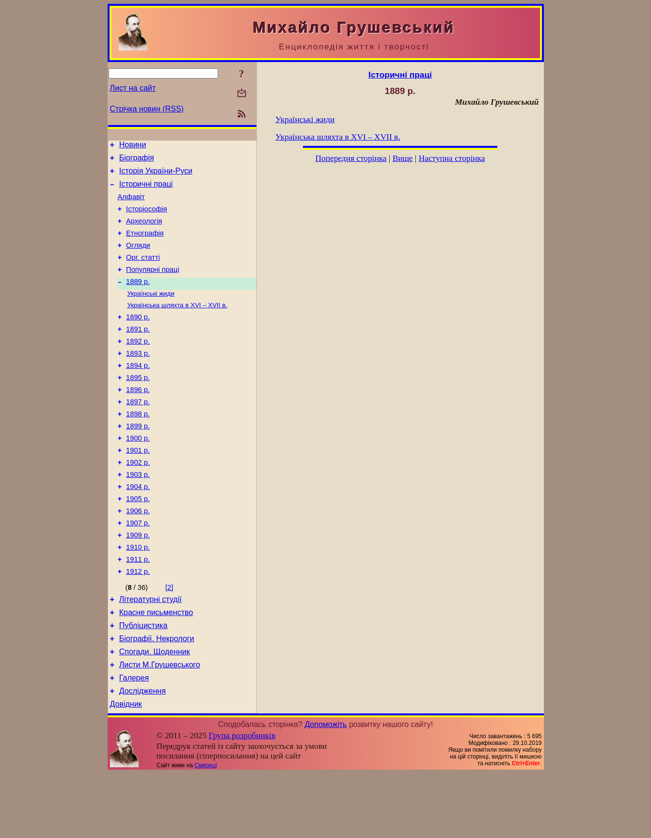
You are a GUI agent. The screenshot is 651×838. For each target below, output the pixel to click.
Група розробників (241, 800)
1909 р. (138, 582)
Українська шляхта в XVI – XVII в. (177, 324)
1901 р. (138, 487)
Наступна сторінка (452, 158)
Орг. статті (143, 272)
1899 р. (138, 460)
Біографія (136, 161)
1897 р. (138, 433)
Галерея (134, 739)
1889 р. (138, 299)
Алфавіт (131, 204)
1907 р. (138, 568)
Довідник (126, 768)
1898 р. (138, 446)
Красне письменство (156, 667)
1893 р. (138, 378)
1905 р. (138, 541)
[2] (169, 639)
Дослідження (142, 754)
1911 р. (138, 609)
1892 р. (138, 365)
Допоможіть (325, 789)
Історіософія (146, 217)
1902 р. (138, 501)
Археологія (144, 231)
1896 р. (138, 419)
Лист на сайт (133, 88)
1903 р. (138, 514)
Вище (403, 158)
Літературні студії (150, 652)
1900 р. (138, 473)
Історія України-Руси (155, 175)
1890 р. (138, 338)
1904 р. (138, 528)
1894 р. (138, 392)
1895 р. (138, 406)
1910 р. (138, 596)
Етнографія (145, 245)
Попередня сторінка (351, 158)
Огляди (138, 258)
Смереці (205, 829)
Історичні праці (146, 190)
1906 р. (138, 555)
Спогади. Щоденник (154, 710)
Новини (132, 146)
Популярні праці (152, 285)
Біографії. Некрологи (156, 696)
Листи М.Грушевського (159, 725)
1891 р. (138, 351)
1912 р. (138, 623)
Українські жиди (151, 312)
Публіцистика (143, 681)
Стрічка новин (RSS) (147, 109)
